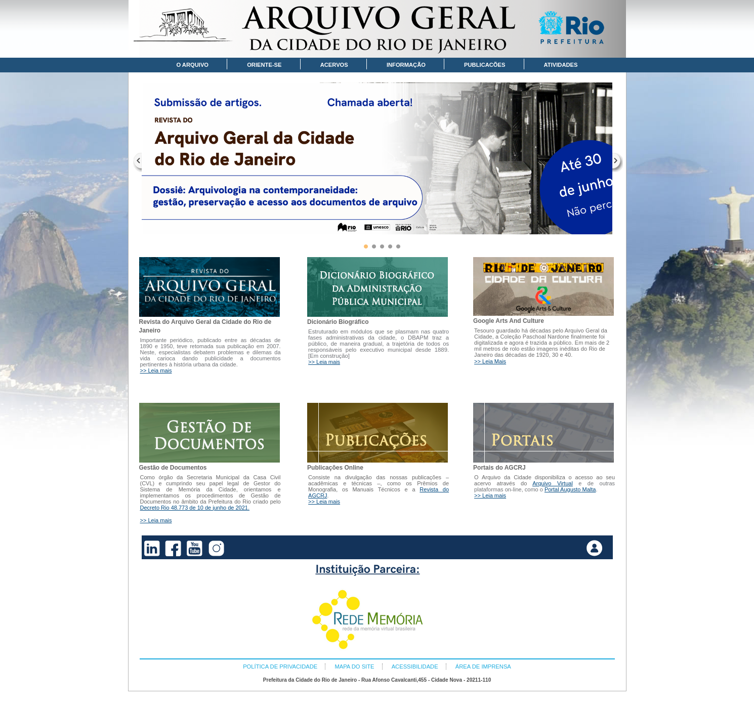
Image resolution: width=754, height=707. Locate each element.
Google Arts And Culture (508, 320)
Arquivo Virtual (552, 483)
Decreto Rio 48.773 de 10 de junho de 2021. (195, 508)
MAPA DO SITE (354, 666)
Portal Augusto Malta (570, 489)
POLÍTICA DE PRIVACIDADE (280, 666)
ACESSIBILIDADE (415, 666)
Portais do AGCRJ (499, 467)
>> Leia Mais (490, 361)
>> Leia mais (156, 370)
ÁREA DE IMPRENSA (483, 666)
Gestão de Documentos (173, 467)
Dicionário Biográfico (337, 321)
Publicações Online (335, 467)
